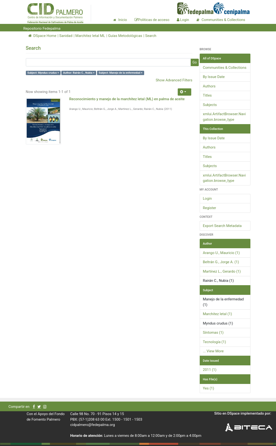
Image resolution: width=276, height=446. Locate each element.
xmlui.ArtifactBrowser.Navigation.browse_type (224, 117)
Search (150, 36)
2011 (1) (209, 370)
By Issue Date (214, 77)
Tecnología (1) (214, 342)
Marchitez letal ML (90, 36)
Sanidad (65, 36)
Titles (207, 95)
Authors (209, 86)
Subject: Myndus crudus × (43, 72)
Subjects (210, 105)
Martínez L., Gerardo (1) (222, 271)
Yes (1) (208, 388)
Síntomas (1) (213, 332)
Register (209, 208)
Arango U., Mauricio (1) (221, 253)
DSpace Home (42, 36)
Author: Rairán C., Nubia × (78, 72)
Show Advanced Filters (174, 80)
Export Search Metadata (222, 226)
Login (207, 198)
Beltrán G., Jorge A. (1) (221, 262)
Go (194, 62)
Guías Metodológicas (125, 36)
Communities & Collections (224, 67)
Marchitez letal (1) (217, 314)
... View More (213, 351)
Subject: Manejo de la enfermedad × (120, 72)
